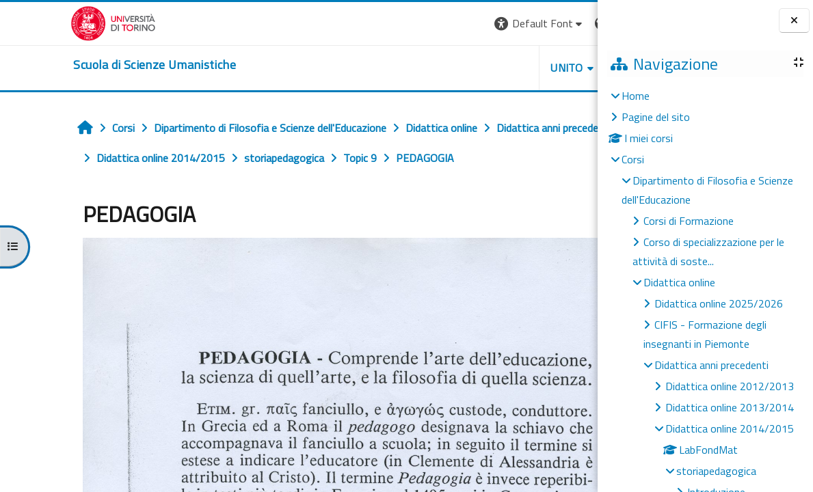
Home (636, 95)
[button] (409, 23)
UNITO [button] (437, 67)
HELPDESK (515, 67)
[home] (84, 64)
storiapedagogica (716, 471)
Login (574, 23)
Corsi (633, 159)
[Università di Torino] (42, 22)
